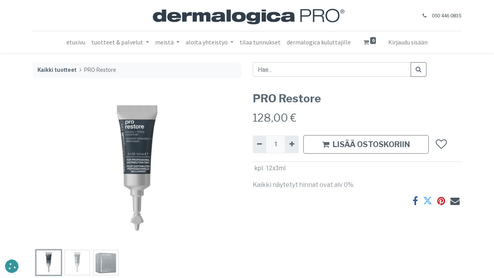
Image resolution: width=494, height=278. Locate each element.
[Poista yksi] (259, 144)
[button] (441, 144)
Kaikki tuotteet (56, 70)
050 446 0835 (446, 16)
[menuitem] (75, 42)
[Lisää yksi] (291, 144)
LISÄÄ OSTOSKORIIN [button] (366, 144)
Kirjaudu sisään (408, 42)
